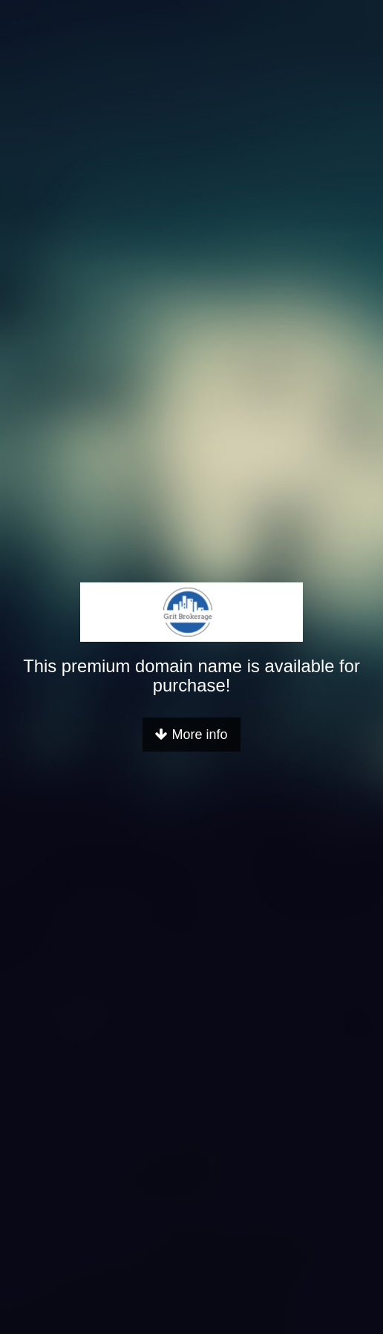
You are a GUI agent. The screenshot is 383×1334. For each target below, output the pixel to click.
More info (191, 734)
